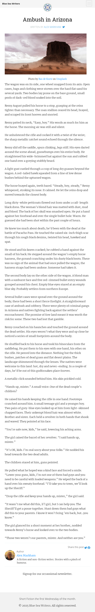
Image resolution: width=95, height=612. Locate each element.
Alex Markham (52, 27)
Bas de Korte (45, 79)
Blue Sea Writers (11, 3)
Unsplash (61, 79)
